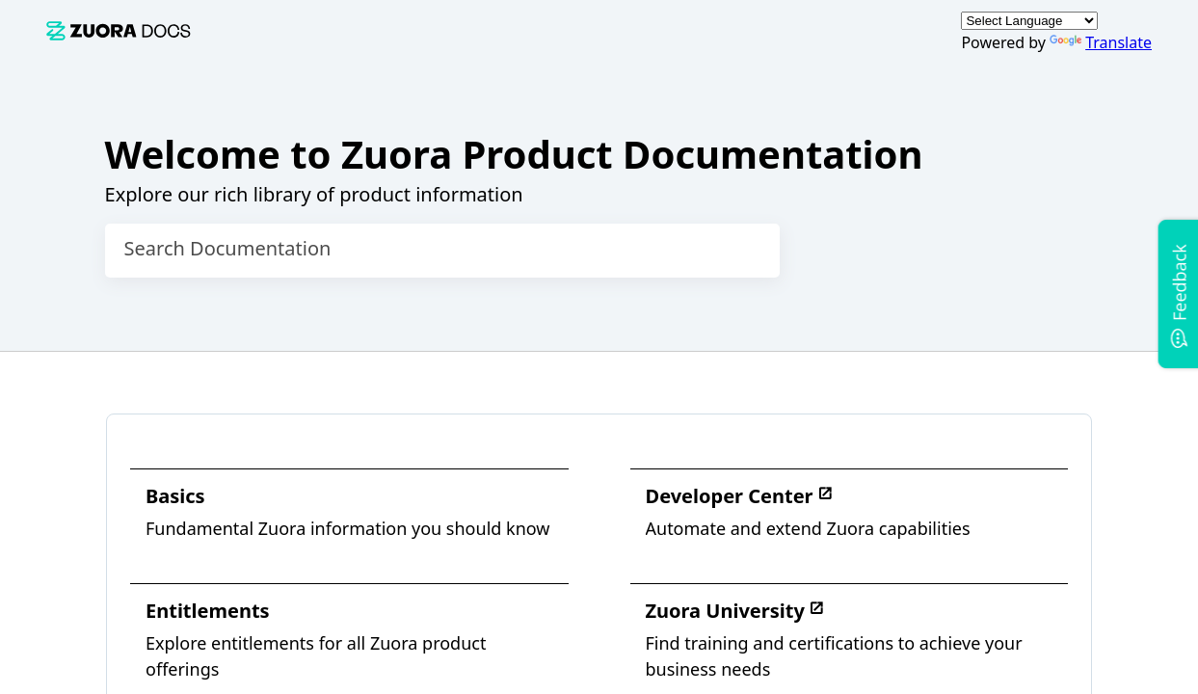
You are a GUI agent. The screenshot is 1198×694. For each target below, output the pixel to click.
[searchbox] (745, 250)
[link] (118, 30)
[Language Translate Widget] (1029, 21)
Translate (1101, 42)
